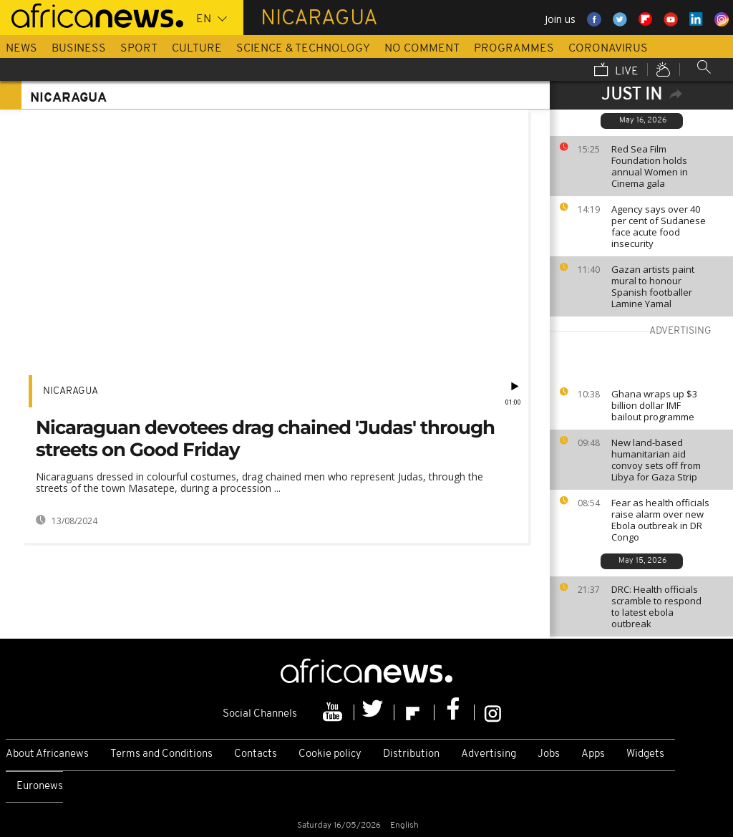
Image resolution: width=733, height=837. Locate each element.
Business (79, 48)
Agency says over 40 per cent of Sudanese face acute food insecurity (658, 226)
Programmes (514, 48)
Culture (197, 48)
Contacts (255, 754)
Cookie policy (329, 754)
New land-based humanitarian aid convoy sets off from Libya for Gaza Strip (656, 460)
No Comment (422, 48)
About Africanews (47, 754)
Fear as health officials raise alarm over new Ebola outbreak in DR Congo (660, 520)
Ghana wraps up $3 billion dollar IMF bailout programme (654, 405)
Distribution (411, 754)
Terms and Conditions (161, 754)
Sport (138, 48)
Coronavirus (608, 48)
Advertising (488, 754)
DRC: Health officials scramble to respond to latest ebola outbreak (656, 606)
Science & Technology (303, 48)
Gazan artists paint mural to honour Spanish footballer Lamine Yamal (652, 286)
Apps (593, 754)
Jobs (549, 754)
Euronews (39, 786)
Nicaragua (70, 391)
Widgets (645, 754)
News (21, 48)
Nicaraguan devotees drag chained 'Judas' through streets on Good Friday (265, 438)
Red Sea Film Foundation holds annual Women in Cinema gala (649, 166)
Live (616, 70)
